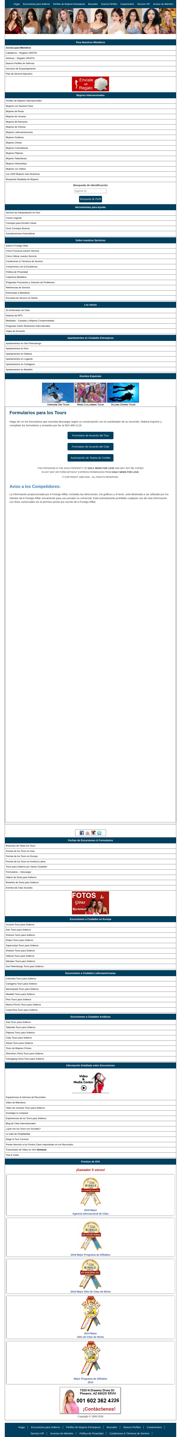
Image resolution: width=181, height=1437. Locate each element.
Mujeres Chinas (14, 142)
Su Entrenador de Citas (18, 310)
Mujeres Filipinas (14, 153)
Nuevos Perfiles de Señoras (20, 63)
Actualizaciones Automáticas (20, 233)
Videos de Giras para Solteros (21, 877)
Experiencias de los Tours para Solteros (26, 1118)
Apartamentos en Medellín (19, 369)
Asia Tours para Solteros (18, 1022)
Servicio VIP (143, 4)
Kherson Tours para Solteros (20, 935)
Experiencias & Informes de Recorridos (26, 1097)
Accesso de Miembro (61, 1433)
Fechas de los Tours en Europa (22, 856)
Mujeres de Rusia (15, 111)
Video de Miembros (16, 1102)
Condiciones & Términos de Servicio (24, 261)
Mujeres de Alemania (16, 121)
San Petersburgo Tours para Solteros (25, 966)
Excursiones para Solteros (36, 4)
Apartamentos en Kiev (17, 348)
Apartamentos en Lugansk (19, 359)
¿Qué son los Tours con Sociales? (23, 1128)
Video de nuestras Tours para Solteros (25, 1108)
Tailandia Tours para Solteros (20, 1027)
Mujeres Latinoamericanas (19, 132)
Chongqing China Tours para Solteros (25, 1058)
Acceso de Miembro (163, 4)
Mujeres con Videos (16, 169)
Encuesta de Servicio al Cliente (22, 298)
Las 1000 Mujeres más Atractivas (23, 174)
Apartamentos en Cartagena (20, 364)
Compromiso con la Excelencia (21, 266)
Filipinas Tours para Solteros (20, 1032)
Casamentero (127, 4)
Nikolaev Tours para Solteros (20, 961)
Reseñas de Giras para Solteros (22, 882)
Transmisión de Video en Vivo (26, 1149)
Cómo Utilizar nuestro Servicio (21, 256)
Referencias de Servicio (18, 287)
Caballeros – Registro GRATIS (21, 53)
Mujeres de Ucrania (16, 116)
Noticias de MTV (14, 315)
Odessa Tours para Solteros (20, 956)
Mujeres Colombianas (17, 148)
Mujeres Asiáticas (15, 137)
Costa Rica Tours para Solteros (22, 1010)
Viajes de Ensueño (15, 331)
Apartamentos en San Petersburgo (23, 343)
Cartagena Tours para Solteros (21, 983)
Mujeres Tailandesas (16, 158)
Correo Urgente (14, 218)
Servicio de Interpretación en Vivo (23, 212)
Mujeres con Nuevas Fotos (19, 106)
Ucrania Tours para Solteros (20, 924)
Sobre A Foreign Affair (17, 245)
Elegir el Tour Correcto (17, 1139)
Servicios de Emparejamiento (21, 68)
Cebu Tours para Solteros (19, 1037)
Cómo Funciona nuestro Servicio (22, 251)
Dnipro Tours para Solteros (19, 940)
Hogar (17, 4)
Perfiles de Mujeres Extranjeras (69, 4)
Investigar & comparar (17, 1113)
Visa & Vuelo (12, 1155)
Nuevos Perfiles (109, 4)
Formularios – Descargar (18, 872)
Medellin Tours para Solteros (20, 994)
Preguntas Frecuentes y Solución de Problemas (30, 282)
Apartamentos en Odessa (19, 353)
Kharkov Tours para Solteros (20, 950)
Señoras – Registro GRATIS (20, 58)
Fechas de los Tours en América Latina (25, 861)
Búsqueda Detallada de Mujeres (22, 179)
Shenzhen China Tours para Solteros (24, 1053)
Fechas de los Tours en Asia (20, 851)
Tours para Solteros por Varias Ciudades (26, 866)
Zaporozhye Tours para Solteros (22, 945)
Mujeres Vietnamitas (16, 163)
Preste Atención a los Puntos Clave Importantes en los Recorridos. (40, 1144)
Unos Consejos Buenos (18, 228)
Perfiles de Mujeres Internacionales (24, 100)
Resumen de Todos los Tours (20, 845)
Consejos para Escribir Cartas (21, 223)
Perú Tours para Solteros (18, 999)
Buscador (93, 4)
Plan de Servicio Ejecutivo (19, 73)
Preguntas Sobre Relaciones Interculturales (28, 326)
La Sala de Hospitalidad (18, 1134)
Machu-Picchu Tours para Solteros (23, 1004)
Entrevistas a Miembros (18, 293)
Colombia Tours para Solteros (21, 978)
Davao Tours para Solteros (19, 1043)
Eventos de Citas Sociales (19, 887)
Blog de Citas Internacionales (21, 1123)
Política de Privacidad (17, 272)
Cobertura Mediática (16, 277)
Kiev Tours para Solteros (18, 929)
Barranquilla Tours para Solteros (22, 989)
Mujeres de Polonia (15, 127)
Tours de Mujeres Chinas (18, 1048)
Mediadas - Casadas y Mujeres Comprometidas (30, 320)
